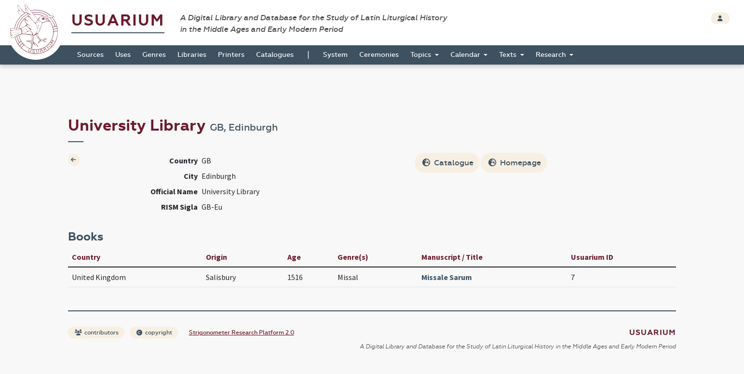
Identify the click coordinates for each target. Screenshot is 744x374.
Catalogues (275, 55)
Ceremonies (379, 55)
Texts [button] (508, 55)
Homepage (514, 162)
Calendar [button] (466, 55)
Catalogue (447, 162)
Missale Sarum (446, 277)
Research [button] (552, 55)
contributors (97, 332)
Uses (123, 55)
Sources (90, 55)
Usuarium (117, 20)
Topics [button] (421, 55)
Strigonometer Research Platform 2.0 (241, 332)
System (335, 55)
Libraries (191, 55)
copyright (154, 332)
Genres (154, 55)
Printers (231, 55)
